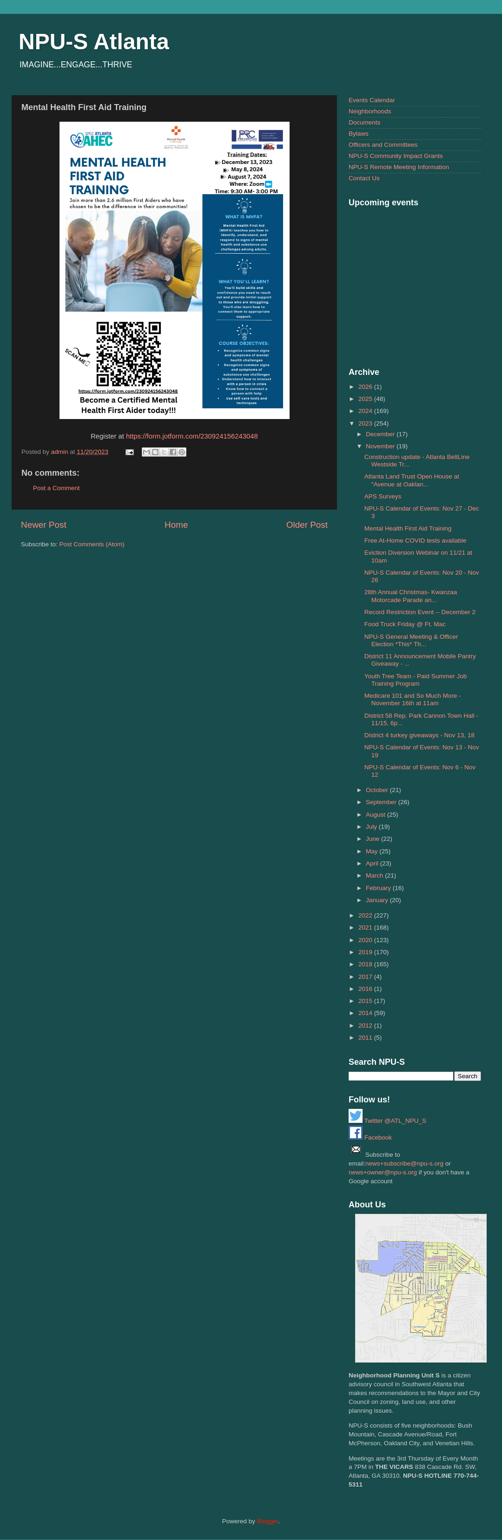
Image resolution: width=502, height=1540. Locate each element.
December (381, 434)
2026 (366, 386)
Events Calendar (372, 100)
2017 (366, 976)
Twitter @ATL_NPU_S (387, 1120)
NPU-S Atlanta (94, 41)
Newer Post (43, 525)
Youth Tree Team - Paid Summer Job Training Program (415, 680)
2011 (366, 1037)
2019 (366, 952)
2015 (366, 1000)
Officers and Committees (383, 144)
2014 (366, 1012)
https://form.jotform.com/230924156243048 (192, 436)
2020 (366, 940)
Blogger (267, 1521)
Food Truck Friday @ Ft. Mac (405, 624)
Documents (364, 122)
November (381, 446)
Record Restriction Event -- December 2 (420, 612)
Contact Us (364, 178)
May (372, 851)
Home (176, 525)
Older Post (307, 525)
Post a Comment (56, 488)
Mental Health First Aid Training (408, 528)
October (378, 789)
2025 (366, 398)
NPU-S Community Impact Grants (396, 155)
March (375, 875)
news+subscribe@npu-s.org (404, 1163)
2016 (366, 988)
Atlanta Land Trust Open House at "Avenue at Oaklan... (411, 480)
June (373, 838)
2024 (366, 410)
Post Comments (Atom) (92, 544)
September (382, 802)
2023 (366, 423)
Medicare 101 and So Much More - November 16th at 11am (412, 699)
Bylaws (359, 133)
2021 (366, 927)
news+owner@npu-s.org (383, 1172)
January (378, 900)
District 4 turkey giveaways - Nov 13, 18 (419, 735)
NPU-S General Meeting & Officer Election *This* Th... (411, 640)
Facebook (370, 1137)
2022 (366, 915)
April (373, 863)
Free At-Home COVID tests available (415, 540)
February (379, 888)
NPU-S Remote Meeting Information (399, 167)
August (376, 814)
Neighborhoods (370, 111)
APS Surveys (383, 496)
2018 (366, 964)
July (372, 826)
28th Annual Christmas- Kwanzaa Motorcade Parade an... (410, 596)
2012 (366, 1025)
